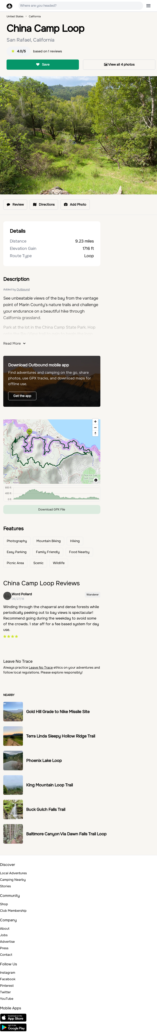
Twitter (5, 992)
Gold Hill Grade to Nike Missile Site (58, 711)
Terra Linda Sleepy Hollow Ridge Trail (60, 736)
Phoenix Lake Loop (44, 760)
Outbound (23, 289)
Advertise (7, 941)
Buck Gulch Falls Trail (45, 809)
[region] (51, 450)
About (4, 928)
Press (4, 948)
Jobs (4, 935)
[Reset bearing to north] (95, 433)
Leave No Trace (41, 667)
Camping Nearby (13, 880)
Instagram (7, 972)
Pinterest (7, 985)
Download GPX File (51, 509)
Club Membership (13, 910)
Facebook (7, 979)
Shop (4, 904)
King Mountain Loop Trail (49, 785)
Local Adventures (13, 873)
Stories (5, 886)
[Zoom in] (95, 421)
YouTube (6, 999)
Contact (6, 955)
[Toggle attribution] (95, 480)
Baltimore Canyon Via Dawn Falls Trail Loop (66, 834)
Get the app (22, 396)
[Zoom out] (95, 427)
